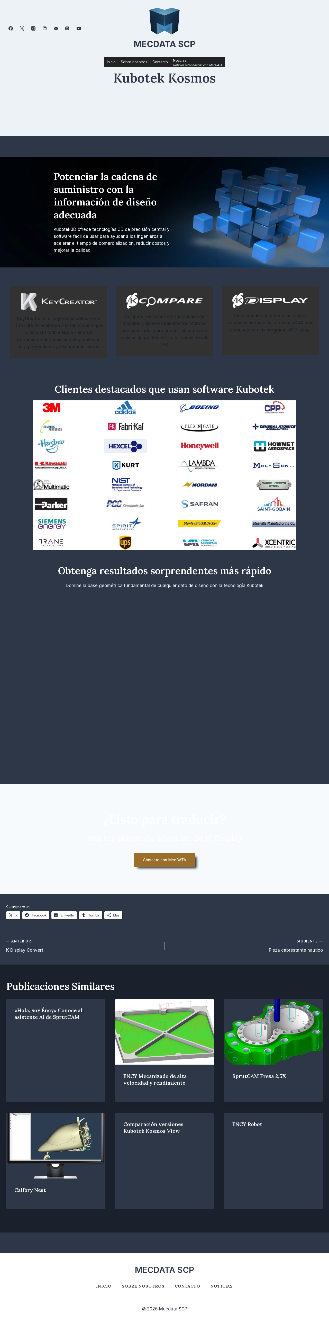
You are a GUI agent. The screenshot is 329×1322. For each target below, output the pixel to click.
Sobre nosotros (134, 62)
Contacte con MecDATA (164, 859)
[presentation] (164, 1032)
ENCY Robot (247, 1124)
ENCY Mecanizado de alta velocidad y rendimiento (155, 1079)
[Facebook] (10, 28)
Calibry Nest (30, 1190)
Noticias (222, 1286)
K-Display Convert (83, 945)
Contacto (160, 62)
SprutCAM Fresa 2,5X (259, 1076)
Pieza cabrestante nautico (246, 945)
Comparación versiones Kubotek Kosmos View (153, 1127)
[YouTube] (78, 28)
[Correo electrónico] (56, 28)
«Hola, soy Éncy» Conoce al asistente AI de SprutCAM (48, 1013)
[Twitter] (21, 28)
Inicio (111, 62)
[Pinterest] (67, 28)
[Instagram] (33, 28)
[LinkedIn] (44, 28)
